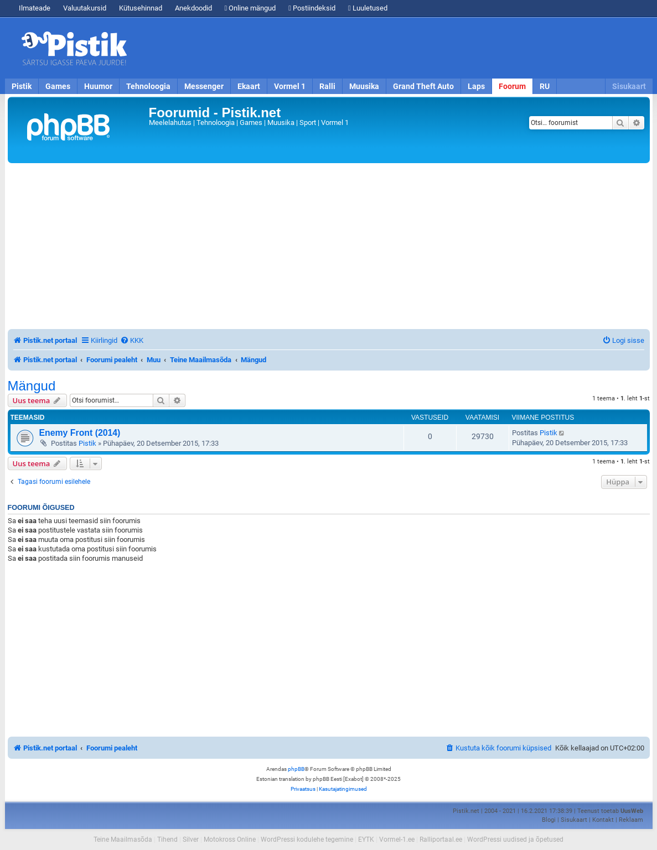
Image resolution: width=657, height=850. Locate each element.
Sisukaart (629, 86)
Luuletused (367, 8)
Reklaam (631, 819)
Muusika (364, 86)
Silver (191, 839)
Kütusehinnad (140, 8)
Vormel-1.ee (397, 839)
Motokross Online (230, 839)
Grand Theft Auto (423, 86)
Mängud (32, 386)
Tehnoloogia (148, 86)
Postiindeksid (311, 8)
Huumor (98, 86)
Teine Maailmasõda (123, 839)
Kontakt (603, 819)
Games (57, 86)
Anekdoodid (193, 8)
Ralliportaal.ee (441, 839)
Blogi (549, 819)
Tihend (167, 839)
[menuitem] (131, 340)
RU (545, 86)
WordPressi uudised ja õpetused (515, 839)
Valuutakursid (84, 8)
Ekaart (248, 86)
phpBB (296, 769)
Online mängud (250, 8)
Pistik (22, 86)
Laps (476, 86)
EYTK (366, 839)
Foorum (512, 86)
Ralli (327, 86)
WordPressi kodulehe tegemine (307, 839)
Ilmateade (34, 8)
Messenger (204, 86)
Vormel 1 (290, 86)
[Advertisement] (392, 48)
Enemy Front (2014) (80, 432)
